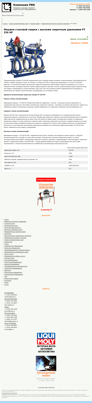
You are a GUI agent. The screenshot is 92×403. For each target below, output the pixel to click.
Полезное (44, 19)
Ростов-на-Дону (9, 313)
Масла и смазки (9, 254)
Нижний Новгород (10, 299)
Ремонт (6, 282)
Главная (23, 19)
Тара (5, 276)
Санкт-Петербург (10, 323)
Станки (6, 219)
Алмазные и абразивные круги (13, 229)
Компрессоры (8, 242)
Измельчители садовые (11, 278)
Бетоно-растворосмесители (12, 227)
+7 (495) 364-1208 (83, 9)
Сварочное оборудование (11, 264)
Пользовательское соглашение (9, 393)
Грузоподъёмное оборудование (13, 274)
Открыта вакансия (46, 180)
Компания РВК (24, 4)
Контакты (67, 19)
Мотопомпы (7, 233)
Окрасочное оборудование (12, 248)
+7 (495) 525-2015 (83, 6)
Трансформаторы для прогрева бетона (15, 266)
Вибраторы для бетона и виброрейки (15, 221)
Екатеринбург (9, 293)
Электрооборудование (11, 260)
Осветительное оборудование (13, 272)
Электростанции (9, 258)
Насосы (6, 244)
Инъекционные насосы (11, 225)
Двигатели (7, 270)
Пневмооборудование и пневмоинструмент (17, 250)
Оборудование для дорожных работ (15, 231)
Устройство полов (9, 223)
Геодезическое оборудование (13, 268)
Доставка (56, 19)
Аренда (33, 19)
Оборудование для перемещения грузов (16, 252)
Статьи (6, 284)
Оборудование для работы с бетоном (15, 238)
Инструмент (7, 280)
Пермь (6, 307)
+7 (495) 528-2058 (83, 8)
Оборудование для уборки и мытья (14, 256)
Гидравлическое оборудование (13, 246)
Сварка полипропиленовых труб (13, 240)
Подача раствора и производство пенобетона (17, 235)
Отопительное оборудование (13, 262)
